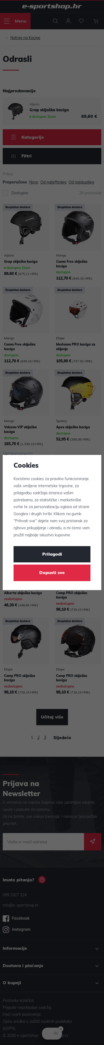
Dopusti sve (52, 573)
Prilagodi (52, 554)
